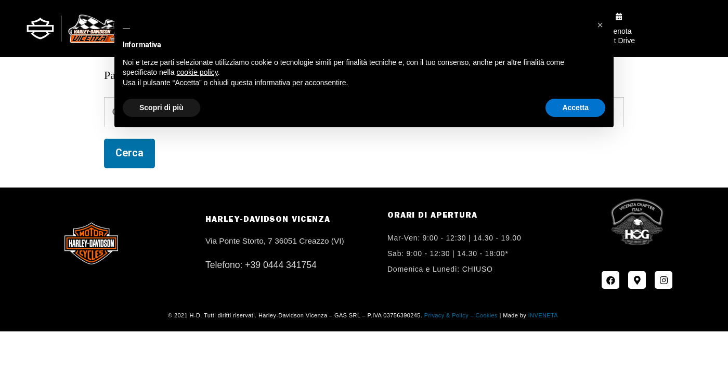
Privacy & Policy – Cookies (461, 315)
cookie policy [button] (197, 72)
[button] (600, 25)
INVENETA (543, 315)
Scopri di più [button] (161, 107)
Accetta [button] (575, 107)
